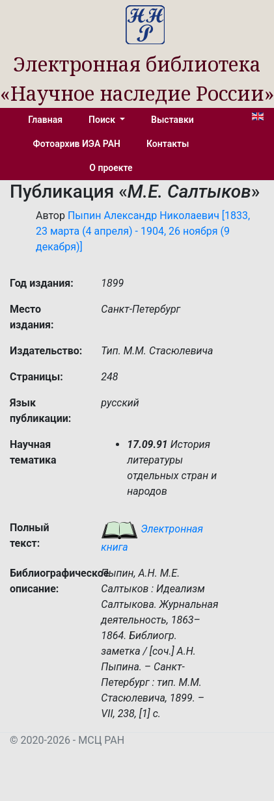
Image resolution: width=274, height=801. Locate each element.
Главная (45, 119)
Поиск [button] (103, 119)
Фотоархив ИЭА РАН (77, 143)
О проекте (110, 168)
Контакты (167, 143)
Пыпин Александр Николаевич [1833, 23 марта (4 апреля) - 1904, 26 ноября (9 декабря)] (143, 231)
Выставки (172, 119)
